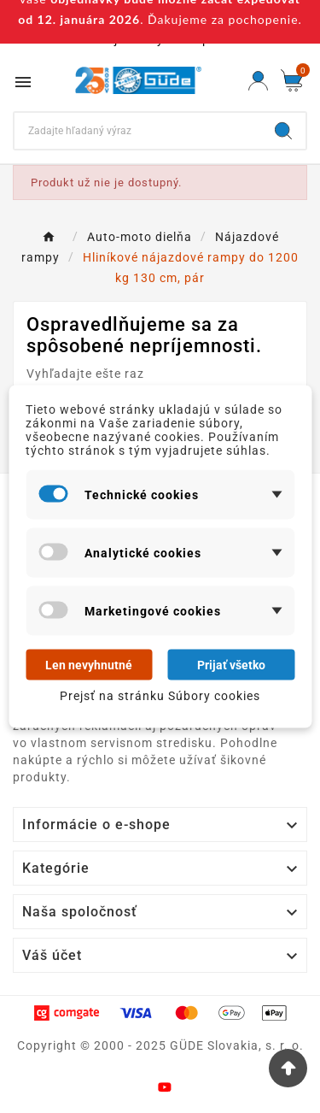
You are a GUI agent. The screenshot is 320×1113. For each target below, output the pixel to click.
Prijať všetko (231, 665)
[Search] (138, 131)
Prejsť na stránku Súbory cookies (160, 696)
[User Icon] (258, 81)
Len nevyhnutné (88, 665)
